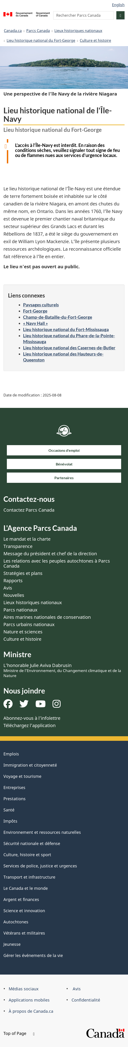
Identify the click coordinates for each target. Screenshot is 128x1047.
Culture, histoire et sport (27, 854)
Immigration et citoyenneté (30, 765)
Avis (7, 588)
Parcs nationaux (20, 610)
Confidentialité (86, 1000)
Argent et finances (21, 899)
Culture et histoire (95, 40)
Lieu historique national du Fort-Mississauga (66, 329)
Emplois (11, 754)
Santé (8, 810)
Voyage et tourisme (22, 776)
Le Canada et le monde (25, 888)
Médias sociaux (24, 988)
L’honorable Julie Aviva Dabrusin (62, 670)
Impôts (10, 821)
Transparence (17, 546)
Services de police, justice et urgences (40, 866)
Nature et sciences (23, 632)
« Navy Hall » (35, 323)
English (118, 4)
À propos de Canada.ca (31, 1011)
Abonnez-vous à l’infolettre (31, 718)
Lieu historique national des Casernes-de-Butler (69, 347)
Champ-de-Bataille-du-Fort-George (57, 317)
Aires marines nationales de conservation (47, 617)
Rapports (13, 580)
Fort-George (35, 311)
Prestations (14, 798)
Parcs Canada (38, 30)
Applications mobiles (29, 1000)
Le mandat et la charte (27, 539)
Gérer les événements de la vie (33, 955)
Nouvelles (13, 595)
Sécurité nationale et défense (31, 843)
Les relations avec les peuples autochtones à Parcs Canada (56, 563)
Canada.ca (13, 30)
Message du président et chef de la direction (50, 553)
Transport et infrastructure (29, 877)
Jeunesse (12, 944)
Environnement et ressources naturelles (42, 832)
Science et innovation (24, 910)
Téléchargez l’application (29, 725)
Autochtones (15, 922)
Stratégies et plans (23, 573)
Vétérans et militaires (24, 933)
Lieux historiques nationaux (78, 30)
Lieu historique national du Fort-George (41, 40)
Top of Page (19, 1033)
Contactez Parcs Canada (28, 510)
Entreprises (14, 787)
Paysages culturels (41, 304)
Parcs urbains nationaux (29, 624)
